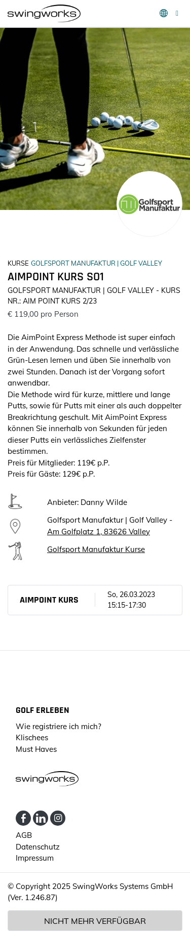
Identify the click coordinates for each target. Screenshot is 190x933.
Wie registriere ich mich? (58, 726)
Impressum (35, 858)
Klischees (32, 737)
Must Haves (36, 749)
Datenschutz (38, 847)
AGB (24, 835)
